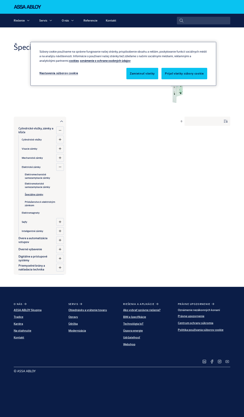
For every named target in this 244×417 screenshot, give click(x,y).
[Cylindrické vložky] (60, 139)
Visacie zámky (29, 148)
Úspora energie (133, 330)
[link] (204, 361)
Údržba (73, 324)
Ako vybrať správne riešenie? (142, 310)
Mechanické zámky (32, 157)
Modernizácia (77, 330)
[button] (28, 20)
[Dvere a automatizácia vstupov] (60, 240)
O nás (65, 20)
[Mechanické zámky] (60, 158)
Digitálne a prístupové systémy (32, 258)
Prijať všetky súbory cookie (184, 73)
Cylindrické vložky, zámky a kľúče (35, 130)
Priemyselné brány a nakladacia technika (31, 267)
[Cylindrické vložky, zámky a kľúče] (60, 130)
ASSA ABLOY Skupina (28, 310)
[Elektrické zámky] (60, 167)
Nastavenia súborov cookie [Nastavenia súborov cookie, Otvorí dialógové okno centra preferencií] (58, 73)
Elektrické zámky (31, 166)
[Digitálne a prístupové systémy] (60, 258)
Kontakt (111, 20)
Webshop (129, 344)
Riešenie (19, 20)
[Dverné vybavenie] (60, 249)
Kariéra (18, 324)
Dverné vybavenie (30, 249)
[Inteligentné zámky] (60, 231)
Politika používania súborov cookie (200, 330)
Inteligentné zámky (32, 231)
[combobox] (203, 20)
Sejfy (24, 221)
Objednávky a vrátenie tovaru (87, 310)
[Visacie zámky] (60, 148)
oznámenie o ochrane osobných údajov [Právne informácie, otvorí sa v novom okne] (105, 61)
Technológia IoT (133, 324)
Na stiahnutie (22, 330)
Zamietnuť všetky (142, 73)
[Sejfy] (60, 222)
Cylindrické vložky (32, 139)
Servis (43, 20)
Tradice (18, 317)
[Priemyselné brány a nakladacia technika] (60, 267)
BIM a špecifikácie (134, 317)
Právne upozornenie (191, 316)
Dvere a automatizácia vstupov (32, 240)
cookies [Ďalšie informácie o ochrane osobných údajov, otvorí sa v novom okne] (74, 61)
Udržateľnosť (131, 337)
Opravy (73, 317)
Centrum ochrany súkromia (195, 323)
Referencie (90, 20)
